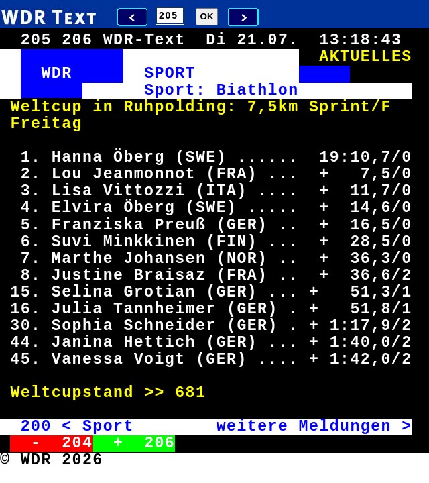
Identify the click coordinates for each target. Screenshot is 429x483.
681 (190, 393)
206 (159, 443)
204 (77, 443)
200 (36, 426)
